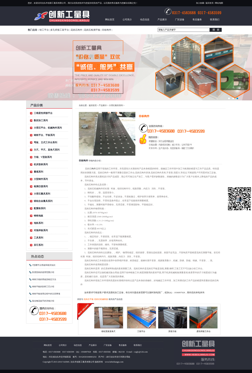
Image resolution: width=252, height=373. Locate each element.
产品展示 (162, 19)
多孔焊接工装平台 (59, 30)
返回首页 (210, 3)
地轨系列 (38, 223)
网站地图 (219, 3)
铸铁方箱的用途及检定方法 (44, 279)
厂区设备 (179, 19)
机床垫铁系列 (41, 164)
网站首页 (109, 19)
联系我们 (214, 19)
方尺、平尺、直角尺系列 (46, 150)
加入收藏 (200, 3)
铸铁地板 (38, 215)
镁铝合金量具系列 (43, 201)
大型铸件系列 (41, 179)
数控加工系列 (41, 120)
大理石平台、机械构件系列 (48, 128)
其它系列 (38, 245)
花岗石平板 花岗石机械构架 (96, 299)
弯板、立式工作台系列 (45, 142)
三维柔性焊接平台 (43, 113)
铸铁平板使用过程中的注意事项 (46, 294)
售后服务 (197, 19)
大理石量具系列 (42, 193)
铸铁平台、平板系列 (44, 135)
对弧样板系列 (41, 230)
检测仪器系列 (41, 186)
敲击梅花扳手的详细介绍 (43, 301)
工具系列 (38, 237)
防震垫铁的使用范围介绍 (43, 272)
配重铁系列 (39, 208)
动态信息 (144, 19)
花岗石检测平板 (92, 30)
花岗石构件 (76, 30)
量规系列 (38, 172)
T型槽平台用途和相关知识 (43, 265)
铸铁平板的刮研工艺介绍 (43, 286)
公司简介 (127, 19)
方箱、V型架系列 (43, 157)
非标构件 (106, 30)
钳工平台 (44, 30)
